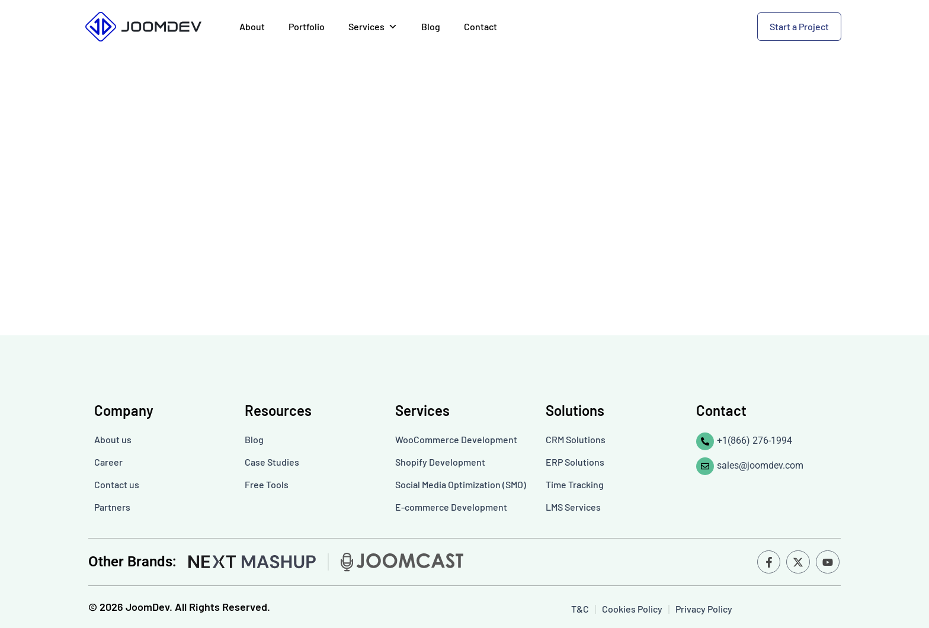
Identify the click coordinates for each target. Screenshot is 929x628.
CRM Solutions (576, 439)
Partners (112, 506)
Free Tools (267, 484)
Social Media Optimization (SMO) (460, 484)
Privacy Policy (703, 608)
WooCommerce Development (456, 439)
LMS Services (573, 506)
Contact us (116, 484)
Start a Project (799, 26)
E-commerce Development (451, 506)
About (252, 26)
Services (373, 27)
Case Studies (272, 461)
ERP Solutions (575, 461)
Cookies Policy (632, 608)
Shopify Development (440, 461)
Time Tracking (575, 484)
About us (113, 439)
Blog (430, 26)
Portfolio (307, 26)
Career (108, 461)
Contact (480, 26)
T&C (580, 608)
